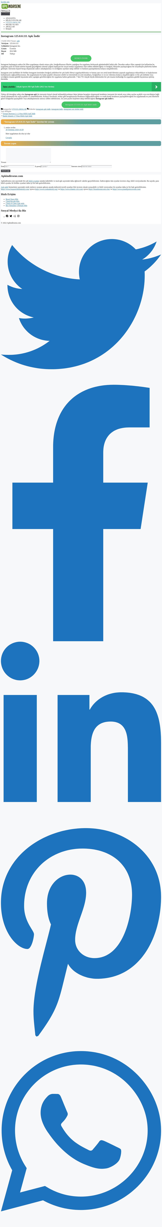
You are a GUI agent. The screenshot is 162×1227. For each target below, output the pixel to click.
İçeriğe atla (5, 2)
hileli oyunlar (34, 184)
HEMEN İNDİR (81, 58)
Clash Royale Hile (12, 204)
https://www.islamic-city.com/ (71, 192)
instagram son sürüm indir (73, 109)
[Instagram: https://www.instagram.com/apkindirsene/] (18, 220)
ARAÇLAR (10, 27)
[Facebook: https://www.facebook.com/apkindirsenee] (7, 220)
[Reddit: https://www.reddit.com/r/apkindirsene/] (14, 220)
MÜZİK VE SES (12, 25)
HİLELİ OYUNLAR (13, 20)
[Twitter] (81, 386)
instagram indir (57, 109)
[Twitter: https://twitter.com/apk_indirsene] (10, 220)
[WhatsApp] (81, 1225)
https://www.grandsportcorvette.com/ (127, 192)
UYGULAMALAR (13, 22)
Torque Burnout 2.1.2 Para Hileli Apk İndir (19, 114)
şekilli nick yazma (8, 224)
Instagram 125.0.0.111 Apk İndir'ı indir (81, 105)
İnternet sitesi (76, 169)
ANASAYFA (11, 18)
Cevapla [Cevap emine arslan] (9, 138)
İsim (2, 169)
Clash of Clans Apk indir (15, 206)
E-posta (38, 169)
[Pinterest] (81, 1041)
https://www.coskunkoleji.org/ (46, 192)
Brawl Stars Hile (12, 202)
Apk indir (4, 190)
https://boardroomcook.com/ (99, 192)
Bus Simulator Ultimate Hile (16, 208)
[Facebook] (81, 643)
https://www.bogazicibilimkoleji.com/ (15, 192)
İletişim (8, 29)
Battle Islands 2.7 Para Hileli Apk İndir (17, 116)
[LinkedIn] (81, 827)
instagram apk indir (43, 109)
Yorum (3, 165)
